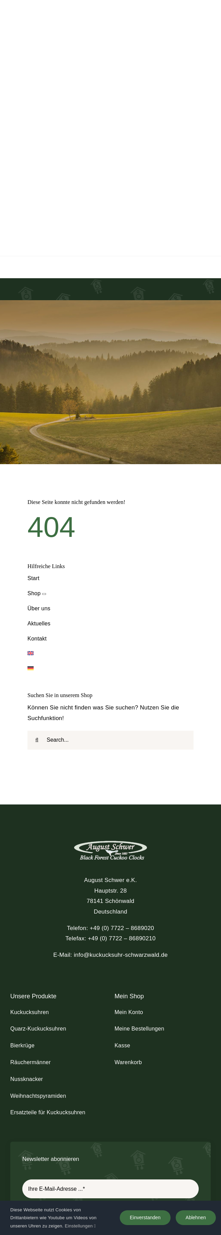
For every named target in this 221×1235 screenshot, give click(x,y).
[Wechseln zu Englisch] (110, 517)
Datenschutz (105, 1166)
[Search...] (110, 604)
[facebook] (96, 1152)
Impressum (69, 1166)
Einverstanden (145, 1217)
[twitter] (106, 1152)
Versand (156, 1166)
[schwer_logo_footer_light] (110, 704)
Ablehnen (196, 1217)
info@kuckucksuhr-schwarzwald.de (121, 818)
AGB (133, 1166)
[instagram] (115, 1152)
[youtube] (124, 1152)
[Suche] (36, 604)
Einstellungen (80, 1225)
